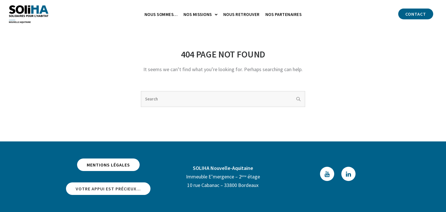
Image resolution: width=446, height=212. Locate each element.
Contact (415, 14)
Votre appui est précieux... (108, 189)
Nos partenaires (283, 14)
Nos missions (197, 14)
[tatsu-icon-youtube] (328, 174)
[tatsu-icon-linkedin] (348, 174)
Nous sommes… (161, 14)
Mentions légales (108, 165)
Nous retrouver (241, 14)
